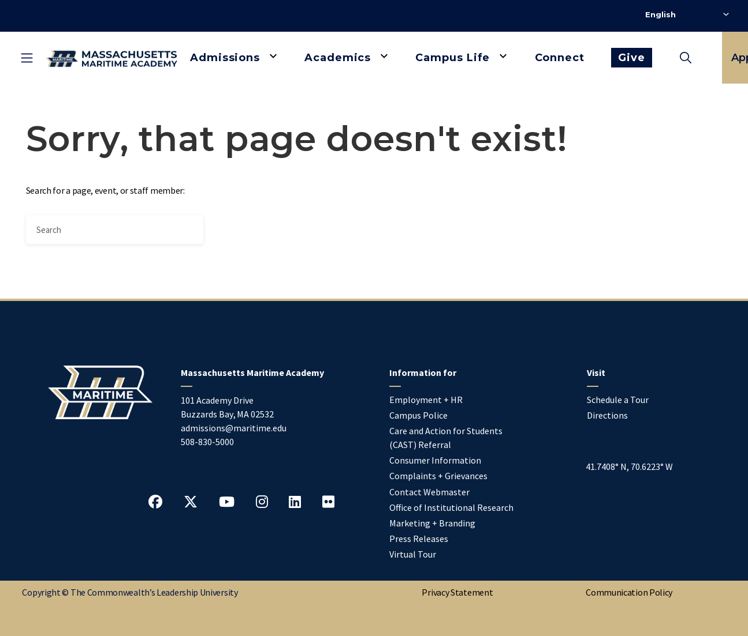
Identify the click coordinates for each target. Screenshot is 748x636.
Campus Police (418, 415)
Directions (607, 415)
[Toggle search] (685, 57)
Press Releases (418, 538)
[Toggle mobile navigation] (26, 57)
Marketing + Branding (432, 523)
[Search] (114, 229)
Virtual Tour (412, 554)
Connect (560, 57)
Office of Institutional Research (451, 507)
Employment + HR (426, 399)
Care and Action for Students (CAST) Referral (446, 437)
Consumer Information (435, 460)
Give (631, 57)
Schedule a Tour (618, 399)
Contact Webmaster (429, 492)
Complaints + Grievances (438, 475)
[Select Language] (687, 14)
